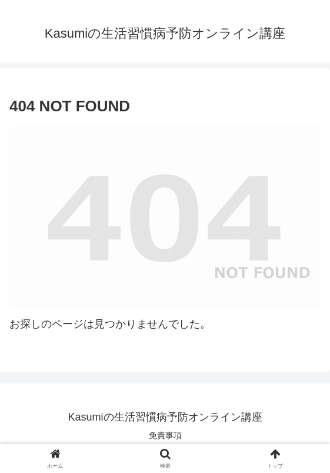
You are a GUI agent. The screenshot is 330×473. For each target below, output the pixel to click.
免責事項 (165, 435)
